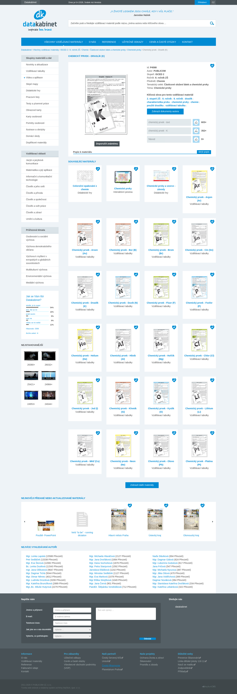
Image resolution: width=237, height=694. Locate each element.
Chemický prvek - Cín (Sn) (199, 250)
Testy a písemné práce (37, 103)
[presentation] (120, 628)
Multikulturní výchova (36, 269)
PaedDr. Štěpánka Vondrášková (105, 587)
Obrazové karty (34, 110)
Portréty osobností (35, 123)
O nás (24, 657)
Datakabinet (26, 50)
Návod (152, 139)
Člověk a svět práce (36, 206)
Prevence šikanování (188, 657)
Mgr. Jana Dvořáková (100, 559)
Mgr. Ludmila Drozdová (38, 580)
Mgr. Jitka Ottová (161, 573)
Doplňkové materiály (36, 142)
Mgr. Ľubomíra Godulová (165, 563)
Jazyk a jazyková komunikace (34, 162)
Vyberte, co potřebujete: (37, 636)
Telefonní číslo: (33, 623)
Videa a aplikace (34, 77)
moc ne (29, 318)
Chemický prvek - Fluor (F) (161, 302)
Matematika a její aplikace (39, 170)
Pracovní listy (33, 97)
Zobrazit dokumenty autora (165, 111)
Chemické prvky (134, 50)
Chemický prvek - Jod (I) (85, 408)
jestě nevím (30, 314)
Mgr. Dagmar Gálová (163, 559)
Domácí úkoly (33, 136)
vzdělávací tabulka (175, 105)
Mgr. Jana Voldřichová (164, 576)
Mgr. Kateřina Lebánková (166, 587)
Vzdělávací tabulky (35, 71)
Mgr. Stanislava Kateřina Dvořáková (171, 583)
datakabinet (181, 606)
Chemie (85, 50)
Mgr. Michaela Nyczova (165, 570)
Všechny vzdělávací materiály (46, 50)
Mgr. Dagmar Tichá (36, 573)
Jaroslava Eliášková (99, 570)
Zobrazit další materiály (142, 485)
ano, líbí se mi (31, 310)
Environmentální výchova (38, 276)
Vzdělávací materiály (31, 661)
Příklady (182, 671)
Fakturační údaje (29, 668)
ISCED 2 (64, 50)
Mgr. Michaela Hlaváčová (102, 556)
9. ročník (178, 98)
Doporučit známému (107, 143)
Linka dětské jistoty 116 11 (191, 661)
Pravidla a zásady (149, 664)
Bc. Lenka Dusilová (36, 566)
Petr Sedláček (33, 559)
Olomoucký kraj (191, 535)
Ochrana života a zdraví (152, 657)
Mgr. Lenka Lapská (36, 556)
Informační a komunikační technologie (39, 178)
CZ (213, 2)
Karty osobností (34, 116)
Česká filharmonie (111, 665)
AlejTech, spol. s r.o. (71, 688)
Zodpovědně (184, 668)
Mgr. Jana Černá (98, 583)
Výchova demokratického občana (38, 248)
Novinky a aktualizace (37, 64)
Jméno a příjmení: (34, 610)
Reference (26, 664)
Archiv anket (31, 333)
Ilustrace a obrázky (35, 129)
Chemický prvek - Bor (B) (122, 250)
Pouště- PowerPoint (46, 535)
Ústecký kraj (155, 535)
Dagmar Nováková (162, 580)
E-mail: (29, 616)
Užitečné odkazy (72, 657)
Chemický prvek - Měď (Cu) (84, 461)
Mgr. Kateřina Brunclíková (39, 583)
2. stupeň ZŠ (153, 98)
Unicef (105, 661)
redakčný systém (47, 688)
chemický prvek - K (158, 130)
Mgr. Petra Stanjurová (100, 566)
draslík (188, 98)
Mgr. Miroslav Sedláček (101, 573)
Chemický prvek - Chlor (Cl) (199, 355)
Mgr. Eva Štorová (35, 563)
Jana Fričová (159, 566)
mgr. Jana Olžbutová (37, 570)
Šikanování (145, 661)
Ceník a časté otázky (74, 661)
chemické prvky (180, 102)
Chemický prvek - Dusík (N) (123, 302)
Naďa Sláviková (161, 556)
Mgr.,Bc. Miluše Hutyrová (39, 587)
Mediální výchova (35, 282)
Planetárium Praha (111, 669)
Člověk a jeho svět (35, 186)
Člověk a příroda (34, 193)
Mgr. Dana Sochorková (101, 563)
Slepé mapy (32, 84)
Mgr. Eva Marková (98, 576)
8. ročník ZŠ (75, 50)
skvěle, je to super (33, 305)
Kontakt (25, 671)
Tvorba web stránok (29, 688)
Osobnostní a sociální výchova (37, 238)
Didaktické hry (33, 90)
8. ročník (167, 98)
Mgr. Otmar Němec (36, 576)
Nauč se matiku (186, 664)
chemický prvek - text (159, 122)
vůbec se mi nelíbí (33, 323)
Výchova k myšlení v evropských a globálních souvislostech (38, 259)
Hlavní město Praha (118, 535)
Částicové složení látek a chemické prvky (108, 50)
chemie (194, 102)
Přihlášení (202, 2)
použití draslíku (155, 105)
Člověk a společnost (36, 199)
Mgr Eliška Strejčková (100, 580)
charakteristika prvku (158, 102)
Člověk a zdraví (34, 212)
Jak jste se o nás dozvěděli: (39, 629)
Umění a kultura (34, 219)
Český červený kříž (111, 657)
